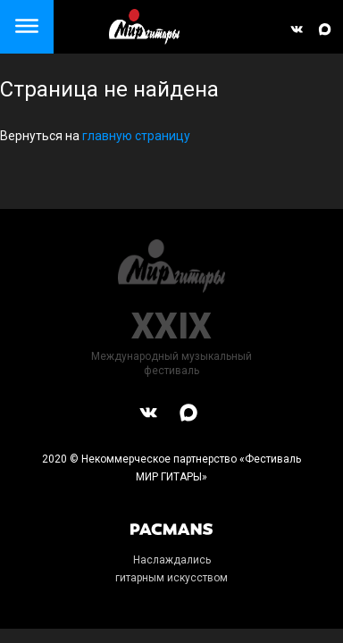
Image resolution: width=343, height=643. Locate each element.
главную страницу (136, 136)
